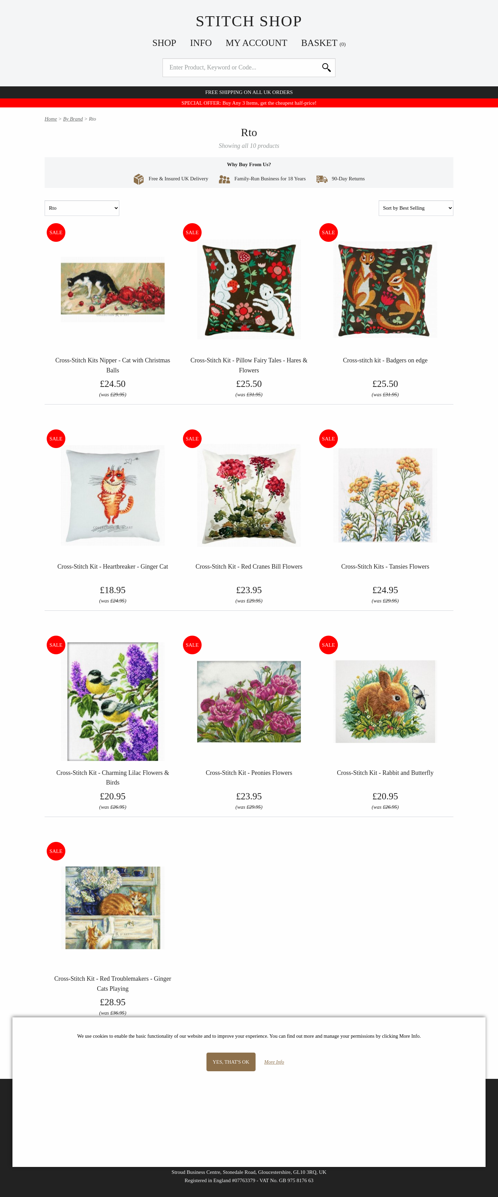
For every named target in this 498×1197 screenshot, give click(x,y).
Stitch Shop (249, 21)
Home (51, 119)
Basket (323, 43)
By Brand (73, 119)
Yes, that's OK (231, 1062)
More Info (274, 1062)
